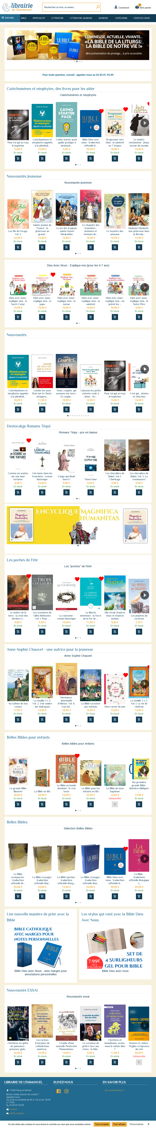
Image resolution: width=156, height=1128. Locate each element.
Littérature (57, 18)
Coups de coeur (142, 18)
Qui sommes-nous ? (114, 1090)
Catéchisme (121, 18)
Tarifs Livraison (15, 1113)
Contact (11, 1109)
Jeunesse (103, 18)
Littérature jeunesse (81, 18)
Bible (23, 18)
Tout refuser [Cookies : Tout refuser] (119, 1124)
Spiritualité (39, 18)
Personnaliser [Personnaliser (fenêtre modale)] (137, 1124)
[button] (10, 49)
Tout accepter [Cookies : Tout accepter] (102, 1124)
